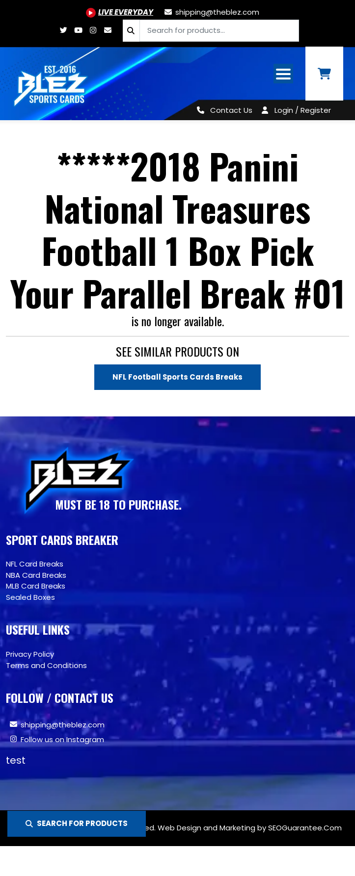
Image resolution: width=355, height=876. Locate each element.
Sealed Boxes (30, 597)
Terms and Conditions (46, 665)
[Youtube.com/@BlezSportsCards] (119, 12)
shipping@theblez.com (63, 725)
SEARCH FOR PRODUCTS (77, 823)
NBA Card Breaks (36, 575)
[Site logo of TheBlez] (51, 83)
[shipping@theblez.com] (211, 12)
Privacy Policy (30, 654)
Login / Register (302, 110)
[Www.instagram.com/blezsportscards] (93, 30)
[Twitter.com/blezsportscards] (63, 30)
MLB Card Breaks (35, 586)
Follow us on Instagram (62, 739)
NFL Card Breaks (34, 564)
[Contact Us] (222, 110)
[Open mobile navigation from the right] (283, 73)
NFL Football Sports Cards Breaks (177, 377)
